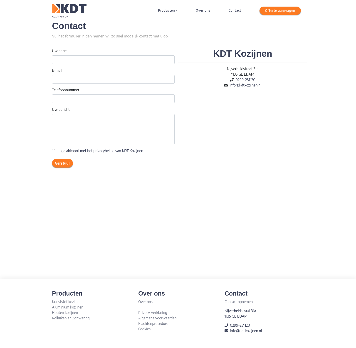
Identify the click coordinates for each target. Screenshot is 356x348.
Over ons (203, 10)
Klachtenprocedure (153, 323)
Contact (235, 10)
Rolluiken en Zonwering (71, 318)
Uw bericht (61, 109)
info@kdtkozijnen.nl (245, 85)
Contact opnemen (239, 301)
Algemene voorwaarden (157, 318)
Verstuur (62, 163)
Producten (166, 10)
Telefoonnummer (65, 90)
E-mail (57, 70)
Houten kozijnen (65, 312)
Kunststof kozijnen (67, 301)
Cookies (144, 329)
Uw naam (59, 51)
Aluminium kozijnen (67, 307)
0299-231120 (245, 79)
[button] (280, 11)
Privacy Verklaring (152, 312)
